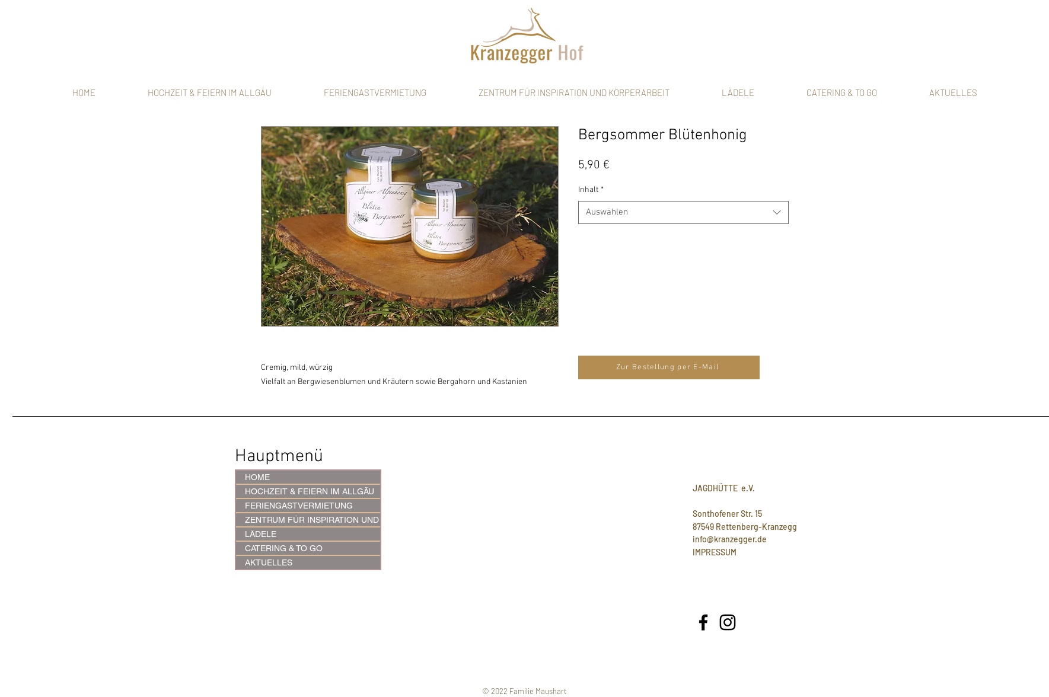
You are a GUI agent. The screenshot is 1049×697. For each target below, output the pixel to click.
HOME (257, 477)
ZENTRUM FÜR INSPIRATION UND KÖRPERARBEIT (312, 520)
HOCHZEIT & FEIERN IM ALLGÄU (309, 491)
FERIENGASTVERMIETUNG (299, 505)
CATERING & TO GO (284, 548)
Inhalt (591, 190)
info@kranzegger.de (730, 539)
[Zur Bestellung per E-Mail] (669, 367)
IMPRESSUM (714, 552)
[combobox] (683, 212)
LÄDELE (260, 534)
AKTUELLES (268, 562)
